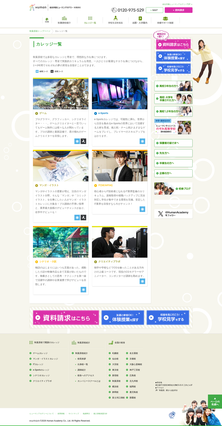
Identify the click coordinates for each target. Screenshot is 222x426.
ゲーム (43, 113)
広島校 (133, 375)
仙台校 (115, 359)
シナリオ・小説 (47, 261)
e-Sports (103, 113)
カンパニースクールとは (89, 381)
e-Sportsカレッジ (41, 370)
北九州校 (134, 381)
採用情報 (61, 414)
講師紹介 (82, 370)
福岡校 (133, 386)
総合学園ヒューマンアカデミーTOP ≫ (178, 4)
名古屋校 (134, 353)
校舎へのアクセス (86, 375)
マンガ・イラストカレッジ (45, 359)
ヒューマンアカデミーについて (41, 414)
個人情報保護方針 (100, 414)
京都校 (133, 359)
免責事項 (86, 414)
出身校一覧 (83, 364)
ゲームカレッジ (40, 353)
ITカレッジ (38, 364)
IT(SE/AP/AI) (105, 185)
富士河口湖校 (118, 397)
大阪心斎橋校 (136, 364)
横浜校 (115, 386)
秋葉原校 (116, 381)
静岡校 (115, 392)
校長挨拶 (82, 359)
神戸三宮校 (135, 370)
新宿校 (115, 375)
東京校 (115, 370)
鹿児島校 (134, 392)
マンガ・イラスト (49, 185)
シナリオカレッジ (41, 375)
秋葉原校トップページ (39, 31)
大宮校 (115, 364)
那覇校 (133, 397)
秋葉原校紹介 (81, 353)
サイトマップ (74, 414)
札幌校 (115, 353)
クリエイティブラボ (109, 261)
